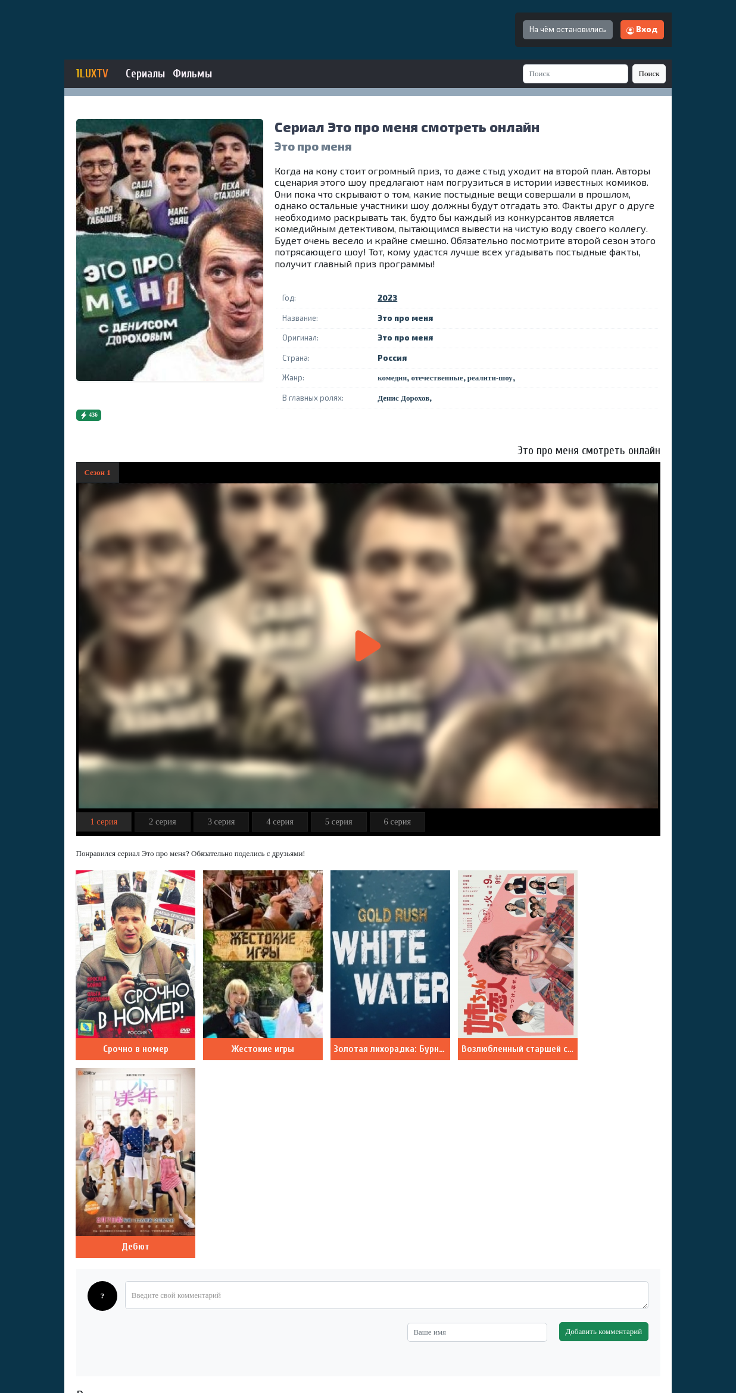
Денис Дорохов (403, 397)
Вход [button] (641, 29)
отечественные (437, 377)
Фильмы (192, 73)
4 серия (280, 821)
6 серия (397, 821)
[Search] (576, 73)
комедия (392, 377)
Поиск (649, 73)
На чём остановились (567, 29)
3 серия (221, 821)
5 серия (339, 821)
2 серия (162, 821)
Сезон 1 (98, 472)
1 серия (103, 821)
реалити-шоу (490, 377)
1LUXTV (92, 73)
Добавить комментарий (603, 1121)
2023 (387, 297)
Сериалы (145, 73)
